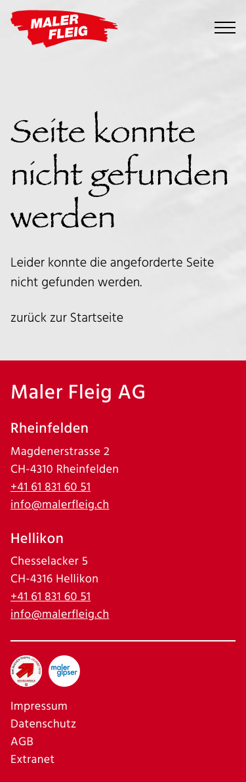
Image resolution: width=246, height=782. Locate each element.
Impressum (39, 707)
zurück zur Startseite (66, 318)
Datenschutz (43, 724)
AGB (21, 742)
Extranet (32, 760)
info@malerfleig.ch (60, 505)
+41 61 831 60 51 (50, 487)
